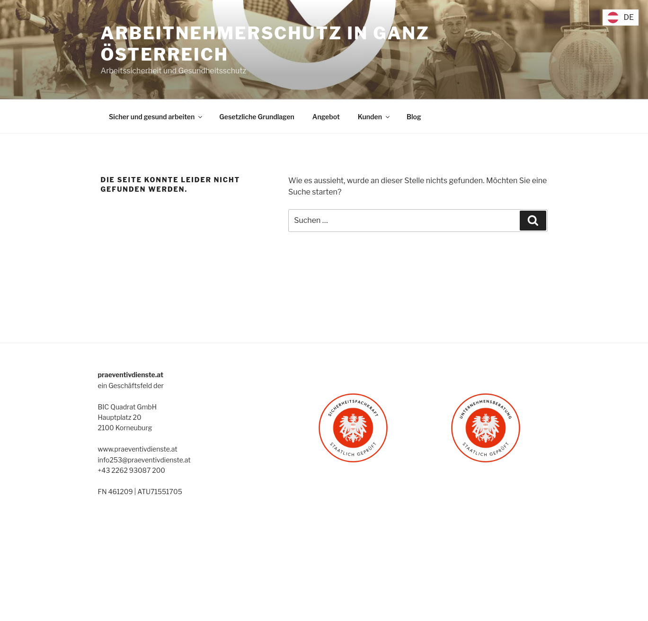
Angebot (326, 117)
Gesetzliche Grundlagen (256, 117)
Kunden (374, 117)
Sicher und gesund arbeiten (156, 117)
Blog (414, 117)
